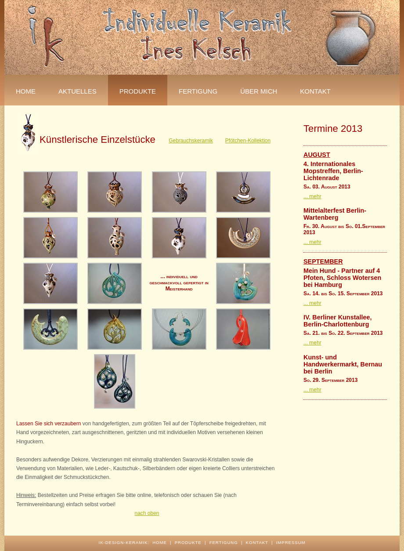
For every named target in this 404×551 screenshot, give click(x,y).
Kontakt (315, 91)
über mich (258, 91)
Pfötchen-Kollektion (248, 141)
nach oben (146, 513)
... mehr (312, 196)
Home (26, 91)
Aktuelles (77, 91)
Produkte (137, 91)
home (159, 542)
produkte (188, 542)
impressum (291, 542)
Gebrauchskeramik (191, 141)
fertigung (198, 91)
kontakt (257, 542)
